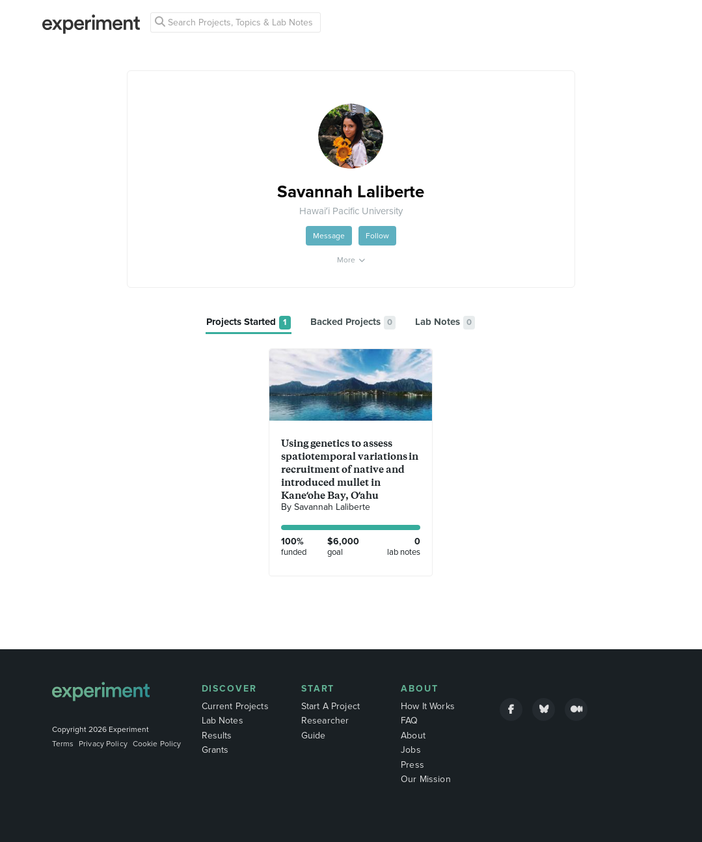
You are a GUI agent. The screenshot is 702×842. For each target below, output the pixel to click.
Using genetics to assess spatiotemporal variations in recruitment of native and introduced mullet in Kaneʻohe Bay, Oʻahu (349, 469)
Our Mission (426, 779)
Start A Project (330, 706)
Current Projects (235, 706)
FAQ (409, 720)
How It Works (428, 706)
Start (318, 688)
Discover (229, 688)
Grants (215, 749)
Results (217, 735)
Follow (377, 235)
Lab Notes (222, 720)
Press (412, 764)
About (420, 688)
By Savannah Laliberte (325, 506)
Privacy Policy (103, 743)
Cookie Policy (157, 743)
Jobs (411, 749)
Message (329, 235)
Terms (63, 743)
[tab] (248, 322)
